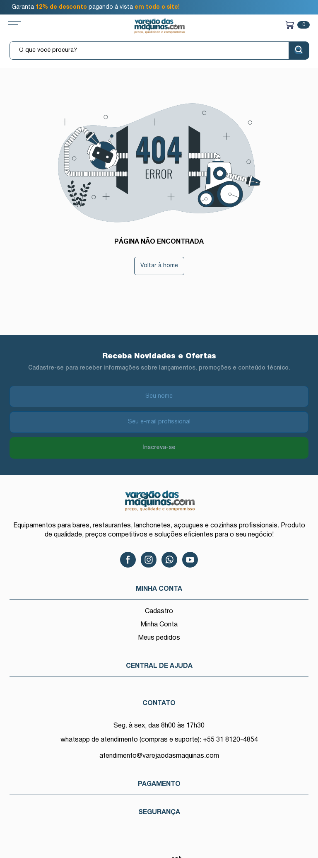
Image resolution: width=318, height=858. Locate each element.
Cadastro (159, 611)
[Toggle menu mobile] (22, 24)
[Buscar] (299, 50)
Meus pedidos (159, 638)
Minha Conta (159, 625)
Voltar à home (159, 265)
